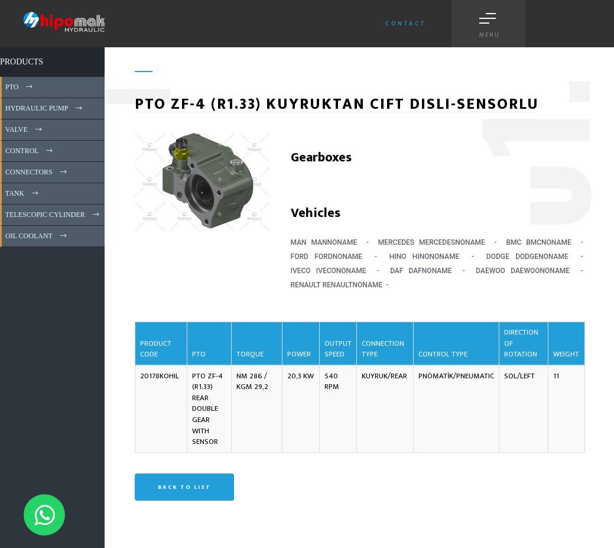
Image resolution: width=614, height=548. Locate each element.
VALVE (24, 129)
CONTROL (30, 151)
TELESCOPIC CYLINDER (53, 214)
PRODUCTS (21, 61)
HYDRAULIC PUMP (44, 108)
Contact (405, 23)
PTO (20, 87)
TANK (23, 193)
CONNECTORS (37, 172)
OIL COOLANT (37, 236)
